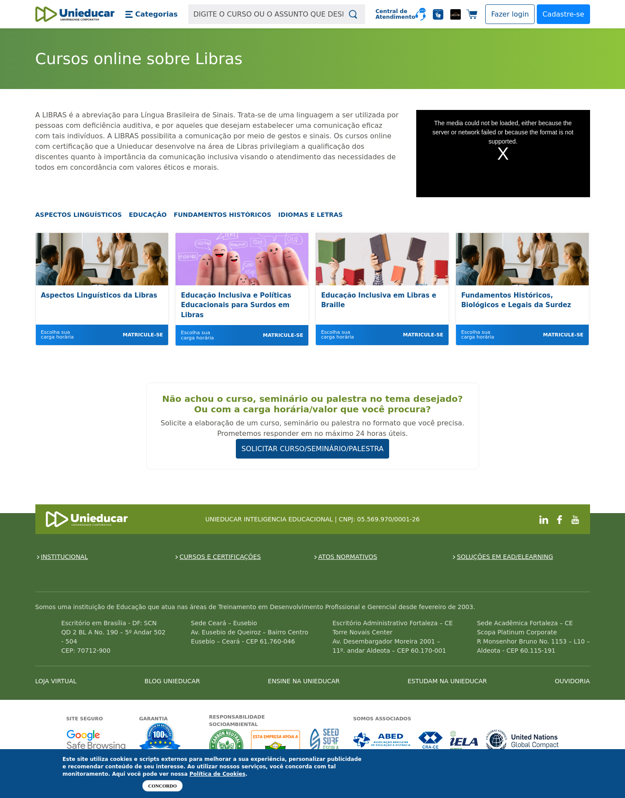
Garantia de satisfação (160, 738)
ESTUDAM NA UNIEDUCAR (447, 681)
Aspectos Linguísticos (78, 214)
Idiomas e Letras (310, 214)
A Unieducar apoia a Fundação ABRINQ (277, 746)
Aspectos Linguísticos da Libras (99, 295)
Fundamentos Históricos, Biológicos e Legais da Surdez (516, 300)
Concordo (162, 785)
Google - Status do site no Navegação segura (95, 740)
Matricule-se (143, 334)
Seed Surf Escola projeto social (324, 746)
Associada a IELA (464, 740)
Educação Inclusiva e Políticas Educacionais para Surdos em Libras (236, 305)
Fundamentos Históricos (222, 214)
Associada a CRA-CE (430, 740)
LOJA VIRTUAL (56, 681)
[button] (151, 14)
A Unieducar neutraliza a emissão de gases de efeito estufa (226, 746)
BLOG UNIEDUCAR (172, 681)
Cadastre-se (563, 14)
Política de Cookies (217, 774)
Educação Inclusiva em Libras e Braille (378, 300)
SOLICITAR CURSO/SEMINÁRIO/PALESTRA (313, 449)
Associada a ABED (382, 740)
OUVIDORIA (572, 681)
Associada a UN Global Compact (522, 740)
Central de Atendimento (392, 14)
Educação (148, 214)
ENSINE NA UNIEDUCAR (303, 681)
